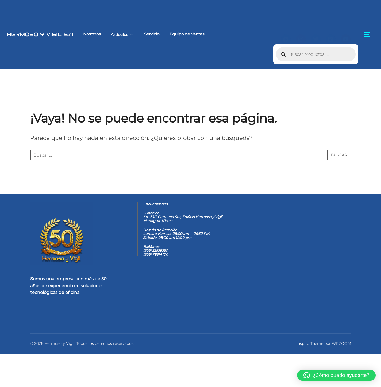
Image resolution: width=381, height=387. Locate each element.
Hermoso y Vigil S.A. (31, 34)
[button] (336, 375)
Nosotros (72, 34)
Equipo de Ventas (168, 34)
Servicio (133, 34)
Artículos (103, 34)
